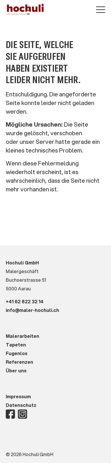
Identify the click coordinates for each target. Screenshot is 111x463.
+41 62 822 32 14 (25, 301)
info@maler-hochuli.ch (32, 310)
